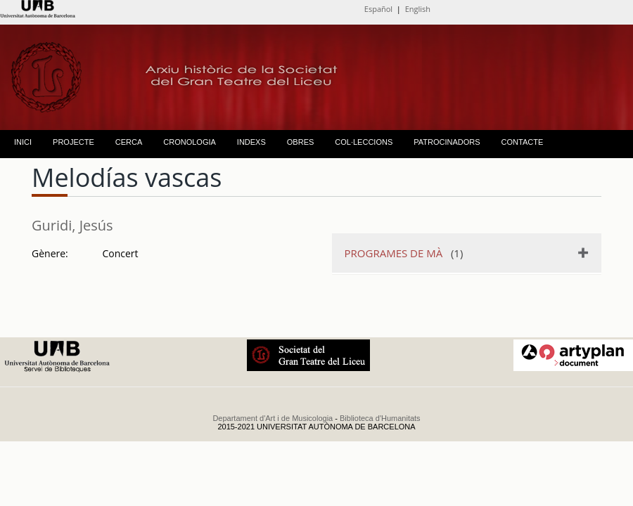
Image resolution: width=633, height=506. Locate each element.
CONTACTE (522, 142)
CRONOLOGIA (189, 142)
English (417, 9)
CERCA (129, 142)
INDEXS (251, 142)
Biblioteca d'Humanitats (380, 418)
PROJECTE (73, 142)
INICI (23, 142)
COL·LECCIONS (363, 142)
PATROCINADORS (447, 142)
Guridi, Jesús (72, 225)
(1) (404, 253)
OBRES (300, 142)
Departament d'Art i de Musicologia (272, 418)
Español (378, 9)
